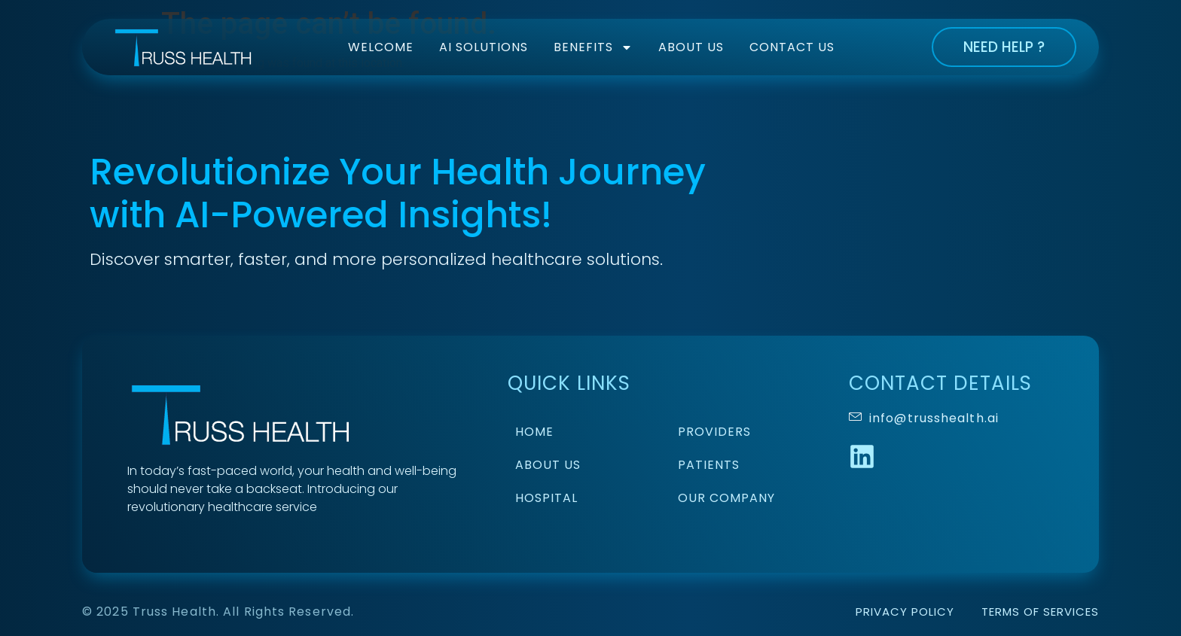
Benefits (593, 47)
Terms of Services (1040, 611)
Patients (709, 464)
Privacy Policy (905, 611)
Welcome (381, 47)
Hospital (546, 498)
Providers (714, 431)
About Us (691, 47)
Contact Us (792, 47)
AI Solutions (483, 47)
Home (534, 431)
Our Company (726, 498)
